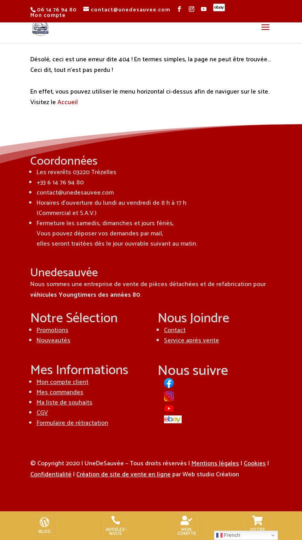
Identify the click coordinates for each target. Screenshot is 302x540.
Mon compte (48, 15)
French (228, 535)
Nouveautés (53, 340)
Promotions (52, 330)
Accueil (67, 102)
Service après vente (191, 340)
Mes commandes (60, 392)
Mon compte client (62, 382)
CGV (42, 413)
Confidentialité (51, 474)
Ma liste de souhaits (64, 402)
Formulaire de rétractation (72, 423)
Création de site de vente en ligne (123, 474)
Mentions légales (215, 463)
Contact (175, 330)
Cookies (255, 463)
